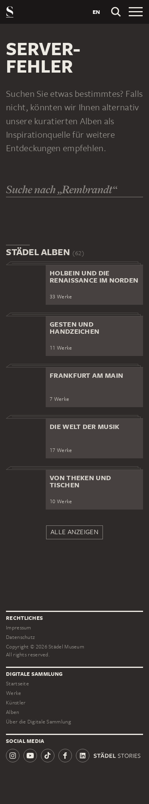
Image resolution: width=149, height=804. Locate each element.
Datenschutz (20, 637)
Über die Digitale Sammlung (38, 721)
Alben (12, 712)
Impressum (18, 627)
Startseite (17, 683)
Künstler (15, 702)
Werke (13, 693)
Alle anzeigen (74, 531)
